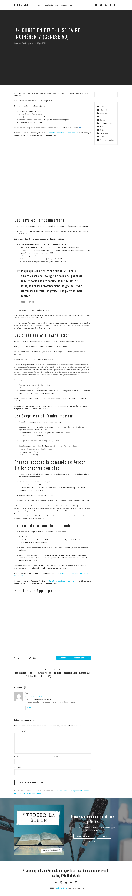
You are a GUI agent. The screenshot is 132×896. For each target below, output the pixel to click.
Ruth (102, 137)
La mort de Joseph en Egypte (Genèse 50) (72, 672)
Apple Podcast (84, 836)
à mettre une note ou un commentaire (63, 133)
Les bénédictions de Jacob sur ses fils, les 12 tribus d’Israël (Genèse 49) (33, 674)
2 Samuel (103, 113)
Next (57, 670)
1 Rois (102, 107)
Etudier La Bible (22, 5)
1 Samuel (103, 110)
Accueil (40, 5)
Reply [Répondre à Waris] (29, 708)
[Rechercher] (114, 94)
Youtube (92, 842)
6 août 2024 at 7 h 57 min (34, 696)
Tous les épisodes (51, 5)
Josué (102, 127)
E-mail (57, 757)
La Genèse (17, 43)
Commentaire (20, 731)
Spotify (104, 836)
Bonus (102, 120)
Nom (16, 757)
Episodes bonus (106, 123)
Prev (48, 670)
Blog (70, 5)
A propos (63, 5)
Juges (102, 130)
